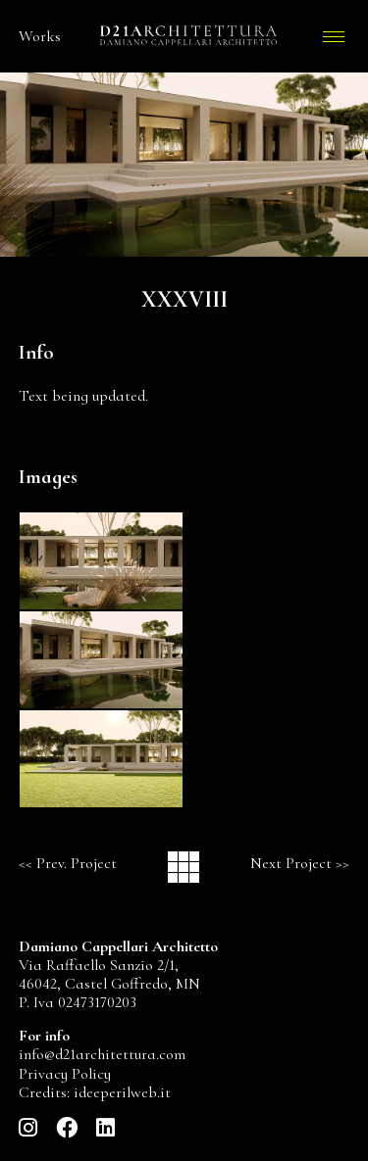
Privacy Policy (65, 1074)
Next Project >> (299, 863)
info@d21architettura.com (102, 1054)
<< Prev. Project (68, 863)
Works (40, 36)
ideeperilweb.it (122, 1092)
